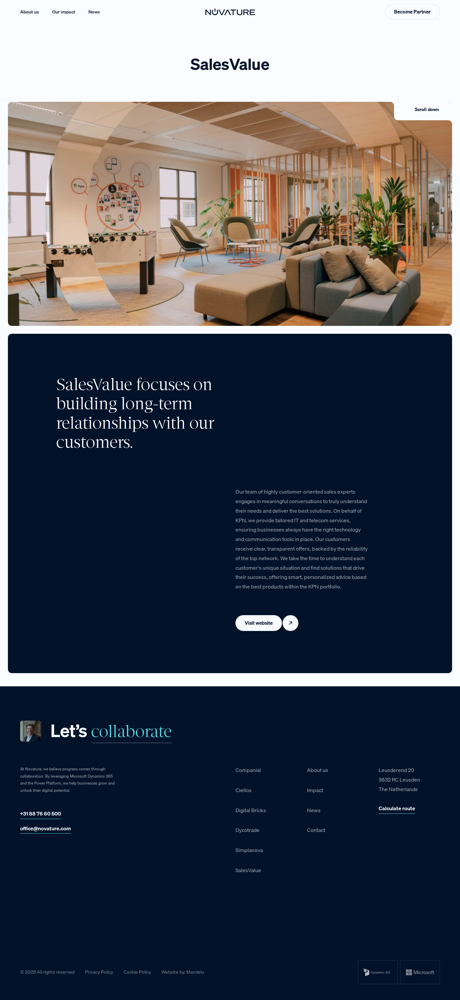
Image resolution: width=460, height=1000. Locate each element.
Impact (315, 790)
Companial (248, 770)
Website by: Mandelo (183, 972)
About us (29, 11)
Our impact (63, 11)
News (94, 11)
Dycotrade (247, 830)
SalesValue (248, 870)
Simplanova (249, 850)
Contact (316, 830)
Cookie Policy (137, 972)
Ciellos (243, 790)
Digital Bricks (250, 810)
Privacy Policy (99, 972)
